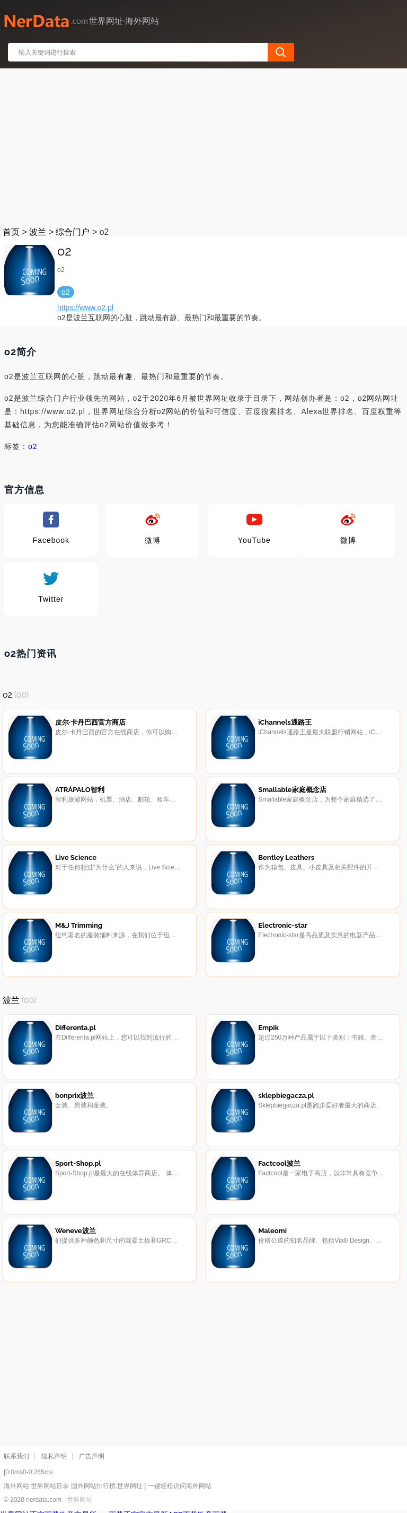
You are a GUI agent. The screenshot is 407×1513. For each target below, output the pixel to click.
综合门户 (73, 231)
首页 (11, 231)
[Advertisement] (204, 145)
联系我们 (16, 1456)
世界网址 (79, 1499)
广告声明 (91, 1456)
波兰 (37, 231)
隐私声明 (54, 1456)
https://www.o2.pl (85, 307)
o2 (33, 446)
